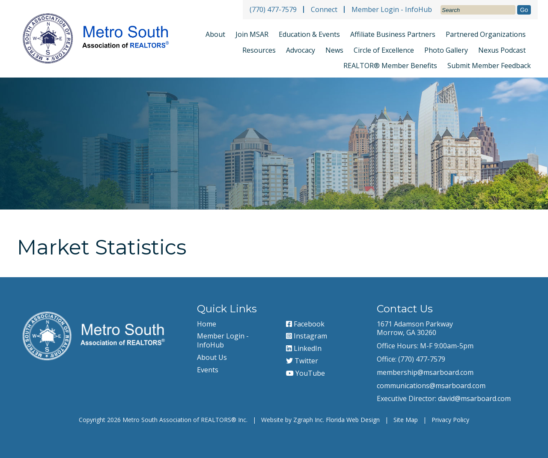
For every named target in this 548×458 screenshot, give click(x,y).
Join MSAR (251, 34)
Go (524, 9)
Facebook (305, 324)
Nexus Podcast (502, 50)
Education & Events (309, 34)
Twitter (302, 360)
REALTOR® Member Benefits (390, 65)
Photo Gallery (446, 50)
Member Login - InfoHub (391, 9)
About (215, 34)
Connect (324, 9)
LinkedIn (304, 348)
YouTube (305, 373)
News (334, 50)
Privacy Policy (450, 420)
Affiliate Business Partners (392, 34)
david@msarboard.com (474, 398)
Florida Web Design (353, 420)
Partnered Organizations (486, 34)
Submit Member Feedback (489, 65)
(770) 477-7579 (273, 9)
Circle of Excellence (384, 50)
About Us (212, 357)
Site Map (405, 420)
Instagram (306, 336)
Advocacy (300, 50)
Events (207, 369)
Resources (259, 50)
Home (206, 324)
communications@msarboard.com (431, 385)
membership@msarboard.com (425, 372)
